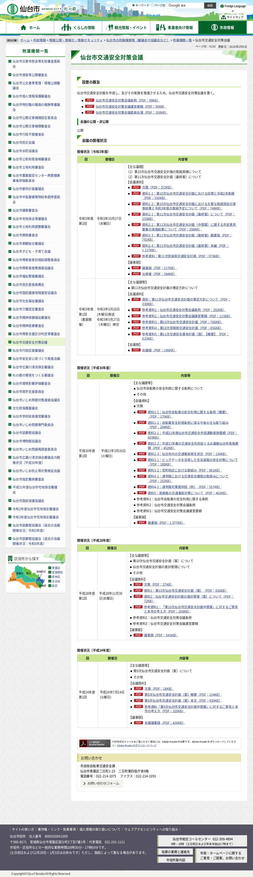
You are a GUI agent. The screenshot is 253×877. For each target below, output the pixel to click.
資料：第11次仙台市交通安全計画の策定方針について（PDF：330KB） (186, 301)
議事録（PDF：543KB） (161, 635)
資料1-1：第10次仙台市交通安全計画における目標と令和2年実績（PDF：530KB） (188, 195)
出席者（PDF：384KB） (159, 273)
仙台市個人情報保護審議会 (32, 96)
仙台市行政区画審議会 (28, 350)
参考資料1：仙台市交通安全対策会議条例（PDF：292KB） (184, 310)
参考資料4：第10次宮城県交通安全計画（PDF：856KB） (182, 328)
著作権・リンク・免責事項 (57, 829)
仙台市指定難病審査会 (28, 478)
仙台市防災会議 (24, 142)
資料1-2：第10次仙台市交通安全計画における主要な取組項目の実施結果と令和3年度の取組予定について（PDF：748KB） (189, 205)
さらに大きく (206, 11)
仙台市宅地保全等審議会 (30, 218)
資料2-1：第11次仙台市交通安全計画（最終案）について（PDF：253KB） (188, 216)
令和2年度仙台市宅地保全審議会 (36, 508)
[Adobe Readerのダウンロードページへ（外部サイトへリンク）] (94, 741)
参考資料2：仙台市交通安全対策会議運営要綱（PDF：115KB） (187, 315)
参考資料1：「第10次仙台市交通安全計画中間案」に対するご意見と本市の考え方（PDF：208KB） (191, 609)
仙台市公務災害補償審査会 (32, 125)
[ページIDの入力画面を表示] (152, 17)
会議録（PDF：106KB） (159, 350)
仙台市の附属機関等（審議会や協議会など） (137, 39)
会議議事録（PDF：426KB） (165, 722)
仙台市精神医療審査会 (28, 325)
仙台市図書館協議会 (27, 432)
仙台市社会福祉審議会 (28, 300)
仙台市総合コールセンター (192, 838)
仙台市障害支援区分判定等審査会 (36, 333)
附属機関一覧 (182, 39)
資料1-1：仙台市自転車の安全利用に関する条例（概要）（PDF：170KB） (188, 414)
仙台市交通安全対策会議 (30, 341)
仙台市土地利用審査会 (28, 167)
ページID (158, 17)
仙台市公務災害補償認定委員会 (35, 117)
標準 (197, 5)
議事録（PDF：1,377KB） (166, 522)
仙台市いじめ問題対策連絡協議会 (36, 399)
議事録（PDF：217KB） (159, 267)
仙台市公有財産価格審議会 (32, 158)
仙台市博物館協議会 (27, 440)
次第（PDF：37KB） (158, 584)
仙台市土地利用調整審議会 (32, 226)
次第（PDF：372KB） (157, 187)
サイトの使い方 (23, 829)
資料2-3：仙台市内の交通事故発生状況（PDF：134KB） (188, 453)
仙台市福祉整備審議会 (28, 276)
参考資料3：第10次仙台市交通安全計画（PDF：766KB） (182, 321)
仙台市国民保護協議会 (28, 500)
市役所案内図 (175, 859)
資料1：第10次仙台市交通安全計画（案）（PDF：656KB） (186, 590)
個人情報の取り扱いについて (100, 829)
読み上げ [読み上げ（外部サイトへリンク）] (162, 5)
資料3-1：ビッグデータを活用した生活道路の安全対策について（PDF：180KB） (193, 461)
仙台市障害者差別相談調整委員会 (36, 259)
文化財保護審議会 (25, 407)
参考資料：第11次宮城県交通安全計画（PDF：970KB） (181, 256)
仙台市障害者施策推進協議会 (33, 267)
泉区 (54, 586)
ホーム (25, 39)
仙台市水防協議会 (25, 150)
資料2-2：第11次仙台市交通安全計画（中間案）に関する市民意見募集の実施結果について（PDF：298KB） (189, 226)
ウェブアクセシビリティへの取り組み (151, 829)
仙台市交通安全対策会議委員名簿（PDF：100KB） (132, 112)
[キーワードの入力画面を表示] (133, 17)
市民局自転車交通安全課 (97, 765)
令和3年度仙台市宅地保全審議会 (36, 516)
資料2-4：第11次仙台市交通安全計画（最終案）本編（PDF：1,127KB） (185, 247)
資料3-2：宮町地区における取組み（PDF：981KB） (185, 470)
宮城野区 (57, 572)
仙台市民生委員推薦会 (28, 284)
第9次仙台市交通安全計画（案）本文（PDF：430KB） (183, 700)
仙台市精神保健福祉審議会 (32, 317)
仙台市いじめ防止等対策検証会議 (36, 470)
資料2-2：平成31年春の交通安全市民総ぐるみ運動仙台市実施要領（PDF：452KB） (193, 445)
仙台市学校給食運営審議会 (32, 415)
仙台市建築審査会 (25, 210)
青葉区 (56, 568)
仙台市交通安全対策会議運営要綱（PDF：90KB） (131, 106)
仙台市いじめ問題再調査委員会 (35, 449)
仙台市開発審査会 (25, 234)
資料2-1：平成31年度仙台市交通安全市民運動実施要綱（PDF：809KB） (193, 435)
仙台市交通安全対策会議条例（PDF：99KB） (128, 100)
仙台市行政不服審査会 (28, 133)
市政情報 (39, 39)
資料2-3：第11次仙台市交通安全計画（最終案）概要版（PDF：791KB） (187, 237)
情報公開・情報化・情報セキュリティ (76, 39)
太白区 (56, 581)
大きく (190, 11)
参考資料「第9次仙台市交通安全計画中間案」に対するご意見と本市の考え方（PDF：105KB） (191, 708)
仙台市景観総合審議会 (28, 243)
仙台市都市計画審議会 (28, 188)
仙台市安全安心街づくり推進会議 (36, 358)
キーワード (140, 17)
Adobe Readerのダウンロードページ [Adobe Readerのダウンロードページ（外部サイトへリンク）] (136, 745)
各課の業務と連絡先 (176, 851)
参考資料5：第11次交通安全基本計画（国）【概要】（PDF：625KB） (185, 336)
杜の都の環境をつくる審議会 (33, 374)
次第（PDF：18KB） (159, 688)
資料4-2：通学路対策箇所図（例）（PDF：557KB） (185, 486)
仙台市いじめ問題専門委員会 (33, 424)
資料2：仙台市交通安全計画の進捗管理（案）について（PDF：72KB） (189, 598)
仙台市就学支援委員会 (28, 391)
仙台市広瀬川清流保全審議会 (33, 366)
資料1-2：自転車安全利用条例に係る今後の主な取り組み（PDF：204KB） (188, 424)
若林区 (56, 577)
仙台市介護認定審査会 (28, 309)
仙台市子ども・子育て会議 (32, 251)
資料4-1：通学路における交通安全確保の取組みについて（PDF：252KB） (188, 478)
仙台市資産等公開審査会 (30, 74)
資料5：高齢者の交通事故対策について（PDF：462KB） (188, 492)
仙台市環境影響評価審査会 (32, 383)
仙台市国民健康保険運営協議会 (35, 292)
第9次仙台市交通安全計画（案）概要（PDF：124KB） (183, 694)
